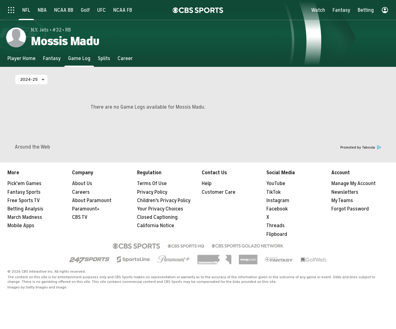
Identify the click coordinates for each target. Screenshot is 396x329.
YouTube (275, 183)
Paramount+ (86, 209)
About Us (82, 183)
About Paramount (91, 200)
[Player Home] (21, 58)
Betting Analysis (25, 209)
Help (207, 183)
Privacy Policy (152, 192)
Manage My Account (353, 183)
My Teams (342, 200)
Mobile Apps (20, 226)
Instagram (277, 200)
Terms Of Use (152, 183)
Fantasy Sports (24, 192)
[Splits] (104, 58)
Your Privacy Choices (160, 209)
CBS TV (80, 217)
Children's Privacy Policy (164, 200)
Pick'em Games (24, 183)
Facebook (277, 209)
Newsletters (344, 192)
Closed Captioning (157, 217)
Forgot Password (350, 209)
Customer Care (218, 192)
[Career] (125, 58)
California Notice (155, 226)
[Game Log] (79, 58)
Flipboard (276, 234)
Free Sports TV (23, 200)
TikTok (273, 192)
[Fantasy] (51, 58)
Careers (81, 192)
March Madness (24, 217)
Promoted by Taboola (360, 147)
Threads (275, 226)
